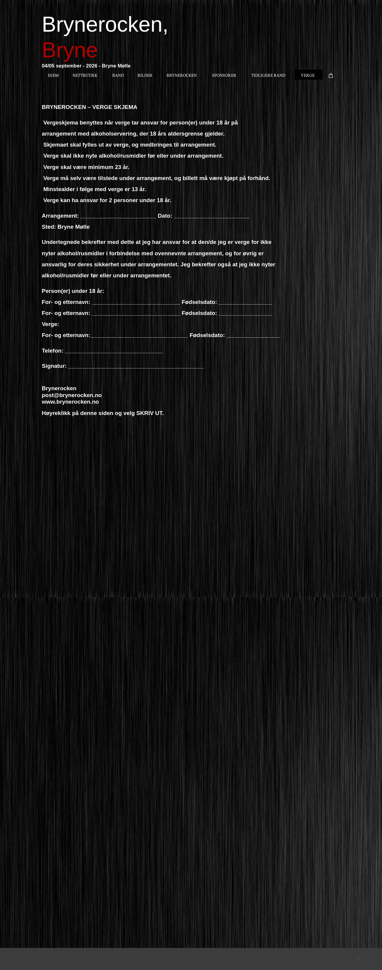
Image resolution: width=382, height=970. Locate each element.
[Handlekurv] (331, 74)
